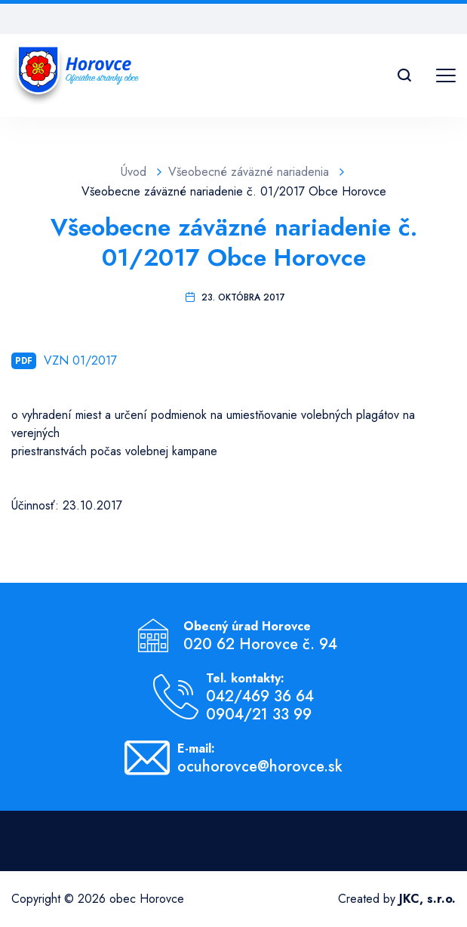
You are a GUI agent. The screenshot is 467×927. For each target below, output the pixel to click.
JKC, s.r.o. (427, 898)
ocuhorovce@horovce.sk (260, 767)
